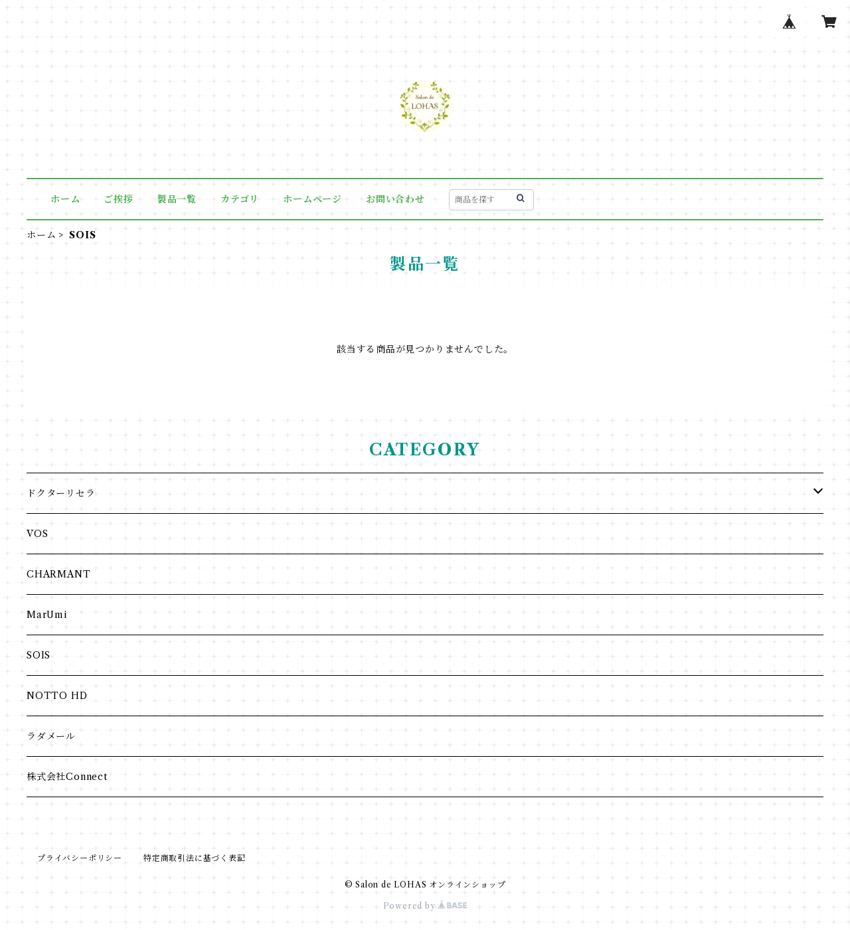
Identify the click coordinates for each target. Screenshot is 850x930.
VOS (37, 534)
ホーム (65, 199)
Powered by (425, 906)
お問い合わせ (395, 199)
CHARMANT (58, 574)
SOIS (38, 655)
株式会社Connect (67, 777)
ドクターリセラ (61, 493)
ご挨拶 (118, 199)
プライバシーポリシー (79, 858)
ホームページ (312, 199)
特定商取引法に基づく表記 (194, 858)
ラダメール (51, 736)
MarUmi (47, 615)
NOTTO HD (57, 696)
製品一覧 (177, 199)
